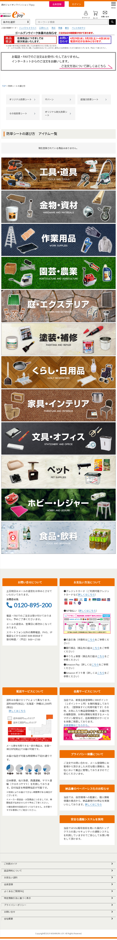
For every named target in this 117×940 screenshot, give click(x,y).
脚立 (67, 27)
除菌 (60, 27)
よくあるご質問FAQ (14, 892)
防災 (53, 27)
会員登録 (56, 4)
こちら (91, 639)
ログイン (76, 4)
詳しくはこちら (86, 594)
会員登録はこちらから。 (77, 725)
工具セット (44, 27)
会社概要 (8, 920)
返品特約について (13, 870)
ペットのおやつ (78, 27)
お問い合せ (9, 913)
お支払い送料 (10, 877)
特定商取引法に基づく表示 (17, 899)
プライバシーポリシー (15, 906)
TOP (4, 85)
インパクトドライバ (27, 27)
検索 (112, 22)
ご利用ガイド (10, 863)
